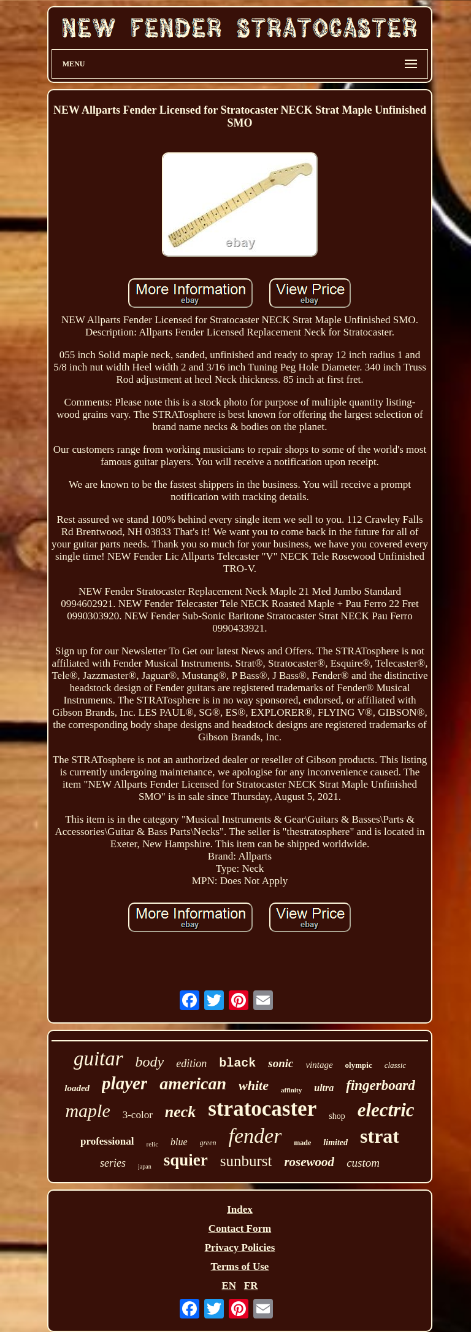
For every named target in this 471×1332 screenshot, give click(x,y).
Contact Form (240, 1228)
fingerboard (380, 1085)
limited (335, 1142)
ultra (324, 1088)
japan (144, 1166)
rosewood (309, 1161)
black (237, 1063)
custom (363, 1162)
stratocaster (262, 1109)
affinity (291, 1090)
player (124, 1083)
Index (240, 1209)
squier (186, 1160)
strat (379, 1136)
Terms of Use (240, 1266)
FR (251, 1285)
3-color (138, 1115)
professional (107, 1141)
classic (395, 1065)
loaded (77, 1088)
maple (87, 1110)
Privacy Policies (240, 1247)
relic (153, 1144)
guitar (98, 1059)
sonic (280, 1063)
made (302, 1142)
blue (179, 1142)
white (254, 1085)
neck (180, 1112)
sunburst (246, 1161)
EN (228, 1285)
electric (386, 1110)
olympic (358, 1065)
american (192, 1083)
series (113, 1163)
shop (337, 1116)
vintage (318, 1065)
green (208, 1142)
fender (255, 1135)
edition (191, 1063)
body (150, 1062)
